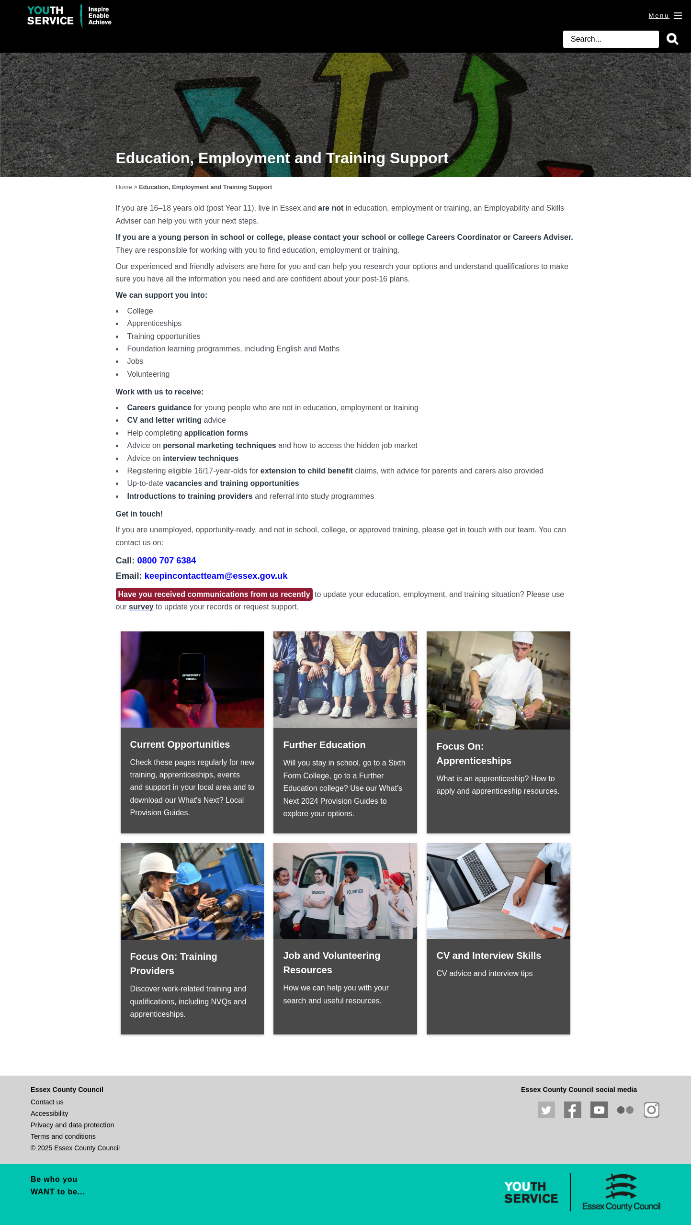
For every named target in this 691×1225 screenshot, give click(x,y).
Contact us (47, 1102)
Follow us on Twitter (546, 1110)
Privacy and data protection (72, 1125)
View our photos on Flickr (625, 1110)
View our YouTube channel (599, 1110)
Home (124, 187)
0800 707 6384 (166, 560)
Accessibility (49, 1113)
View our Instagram (651, 1110)
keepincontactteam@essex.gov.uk (216, 576)
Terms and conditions (63, 1136)
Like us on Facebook (572, 1110)
